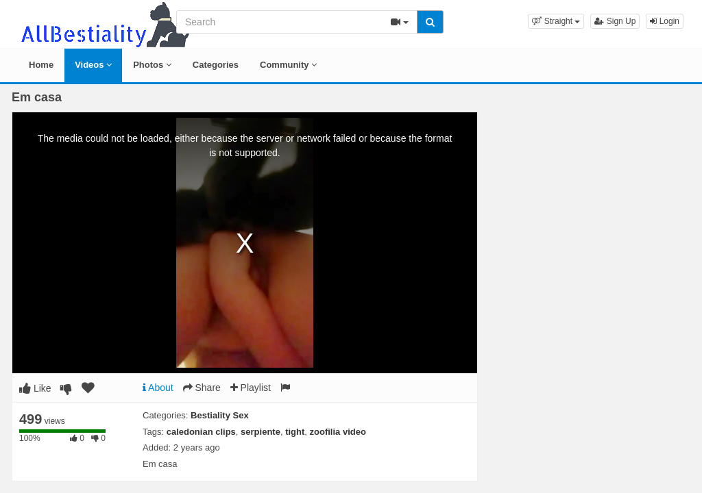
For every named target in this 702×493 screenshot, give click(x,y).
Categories (216, 65)
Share (202, 387)
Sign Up (615, 21)
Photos (152, 65)
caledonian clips (201, 432)
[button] (556, 21)
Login (664, 21)
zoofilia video (338, 432)
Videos (93, 65)
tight (294, 432)
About (158, 387)
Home (41, 65)
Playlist (250, 387)
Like (35, 388)
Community (288, 65)
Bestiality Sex (220, 415)
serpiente (260, 432)
